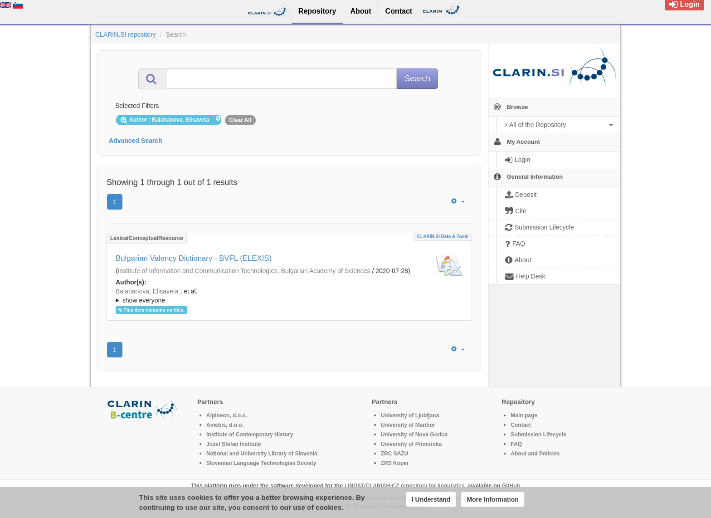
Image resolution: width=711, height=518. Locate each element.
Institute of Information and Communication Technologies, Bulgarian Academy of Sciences (244, 270)
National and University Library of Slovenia (261, 453)
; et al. (289, 296)
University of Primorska (411, 444)
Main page (524, 415)
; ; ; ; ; (289, 296)
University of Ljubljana (410, 415)
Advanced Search (135, 140)
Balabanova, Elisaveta (147, 291)
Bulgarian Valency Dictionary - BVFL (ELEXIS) (194, 258)
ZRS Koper (395, 463)
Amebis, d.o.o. (224, 425)
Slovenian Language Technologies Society (261, 463)
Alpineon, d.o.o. (226, 415)
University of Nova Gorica (414, 434)
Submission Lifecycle (538, 434)
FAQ (516, 444)
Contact (521, 425)
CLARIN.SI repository (125, 34)
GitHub (511, 486)
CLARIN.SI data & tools (442, 236)
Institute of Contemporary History (249, 434)
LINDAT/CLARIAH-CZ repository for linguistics (404, 486)
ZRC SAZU (395, 453)
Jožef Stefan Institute (233, 444)
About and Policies (535, 453)
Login (684, 4)
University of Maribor (408, 425)
